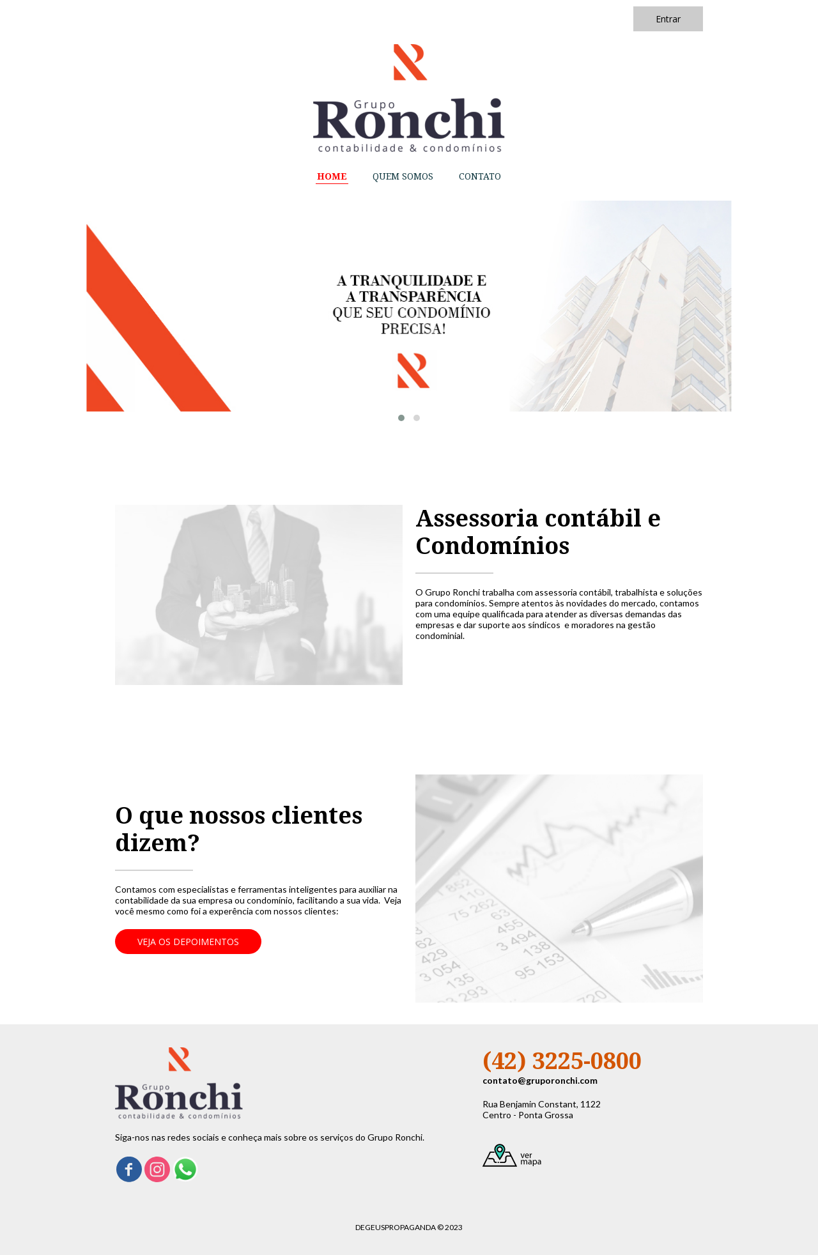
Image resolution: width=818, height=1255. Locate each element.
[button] (668, 18)
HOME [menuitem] (332, 176)
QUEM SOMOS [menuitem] (403, 176)
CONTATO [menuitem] (480, 176)
